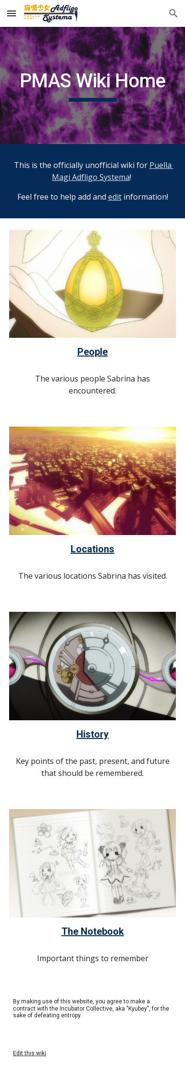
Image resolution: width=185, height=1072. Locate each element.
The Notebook (93, 931)
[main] (92, 85)
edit (115, 196)
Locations (92, 549)
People (92, 351)
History (92, 734)
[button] (11, 13)
